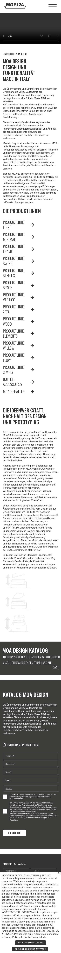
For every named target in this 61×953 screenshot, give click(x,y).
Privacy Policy (11, 937)
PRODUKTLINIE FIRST (13, 224)
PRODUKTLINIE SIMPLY (13, 369)
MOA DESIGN (21, 54)
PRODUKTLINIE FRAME (13, 248)
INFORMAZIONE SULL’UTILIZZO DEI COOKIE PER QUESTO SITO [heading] (26, 875)
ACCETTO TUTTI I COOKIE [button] (30, 942)
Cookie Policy (31, 937)
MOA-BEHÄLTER (14, 391)
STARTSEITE (8, 54)
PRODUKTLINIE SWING (13, 260)
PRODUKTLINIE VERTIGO (13, 297)
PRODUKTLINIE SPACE (13, 284)
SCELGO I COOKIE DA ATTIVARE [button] (30, 949)
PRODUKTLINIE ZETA (13, 309)
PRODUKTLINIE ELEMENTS (13, 333)
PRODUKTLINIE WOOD (13, 321)
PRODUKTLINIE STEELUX (13, 272)
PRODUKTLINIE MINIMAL (13, 236)
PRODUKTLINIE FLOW (13, 357)
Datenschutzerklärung (38, 794)
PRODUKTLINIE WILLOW (13, 345)
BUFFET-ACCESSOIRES (12, 381)
